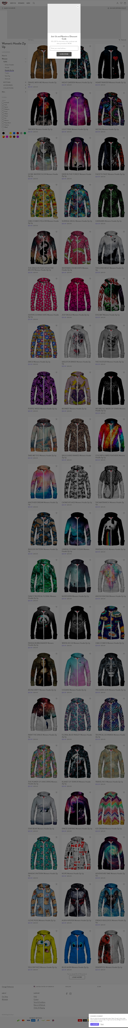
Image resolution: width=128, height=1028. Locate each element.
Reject (122, 1024)
